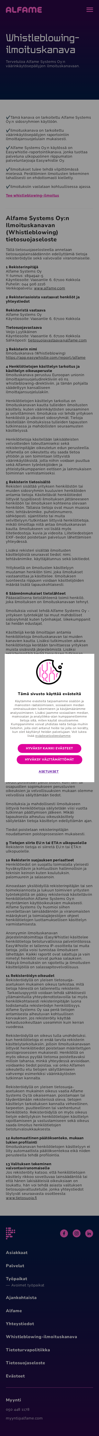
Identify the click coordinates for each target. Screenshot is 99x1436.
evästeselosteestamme (53, 736)
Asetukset (49, 771)
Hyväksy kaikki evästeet (49, 748)
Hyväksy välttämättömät (49, 759)
